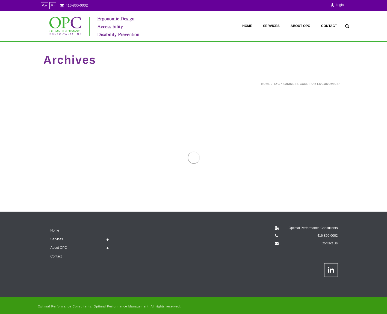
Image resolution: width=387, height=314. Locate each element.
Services (271, 26)
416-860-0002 (77, 5)
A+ (44, 5)
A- (53, 5)
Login (337, 5)
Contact (329, 26)
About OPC (300, 26)
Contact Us (329, 243)
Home (247, 26)
